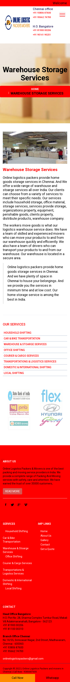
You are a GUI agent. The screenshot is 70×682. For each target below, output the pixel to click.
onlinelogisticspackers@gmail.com (23, 658)
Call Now (17, 678)
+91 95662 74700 (42, 17)
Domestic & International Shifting (27, 367)
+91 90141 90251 (42, 34)
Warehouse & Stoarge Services (25, 344)
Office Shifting (14, 350)
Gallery (45, 540)
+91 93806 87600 (42, 13)
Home (35, 89)
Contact (45, 544)
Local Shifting (14, 373)
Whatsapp (52, 678)
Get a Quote (48, 549)
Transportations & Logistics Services (30, 361)
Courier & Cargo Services (21, 355)
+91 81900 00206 (42, 30)
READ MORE (12, 491)
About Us (46, 535)
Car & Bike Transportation (22, 338)
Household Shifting (17, 332)
